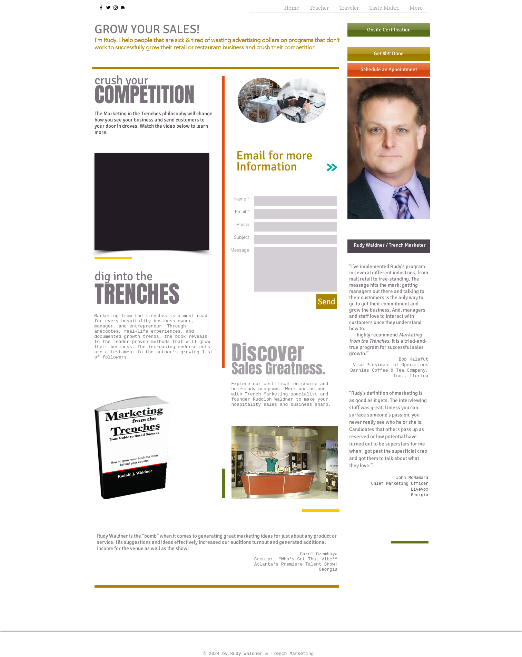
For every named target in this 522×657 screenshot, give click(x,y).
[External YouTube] (152, 201)
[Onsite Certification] (388, 30)
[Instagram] (115, 7)
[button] (319, 8)
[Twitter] (108, 7)
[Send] (326, 301)
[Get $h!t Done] (388, 54)
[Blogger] (123, 7)
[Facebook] (101, 7)
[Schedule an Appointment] (388, 70)
